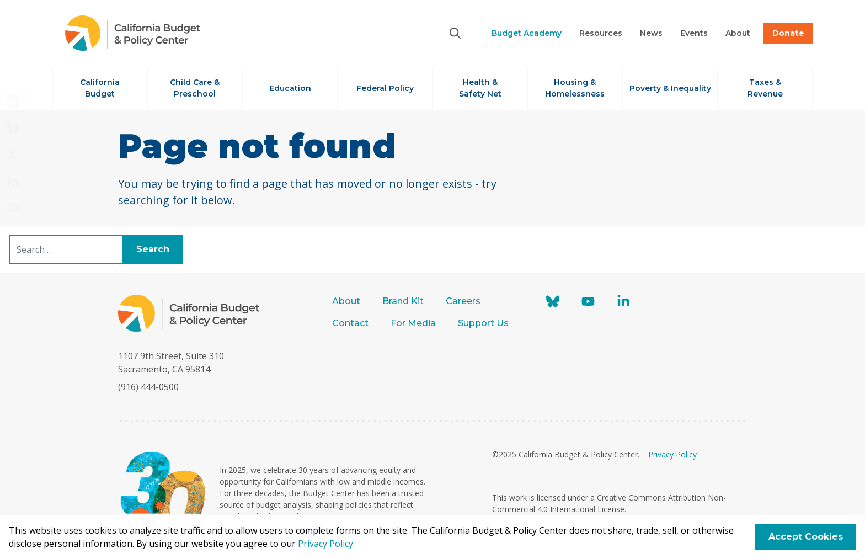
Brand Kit (403, 301)
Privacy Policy (672, 454)
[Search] (455, 33)
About (346, 301)
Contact (350, 323)
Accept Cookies (805, 536)
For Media (413, 323)
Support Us (484, 323)
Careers (463, 301)
